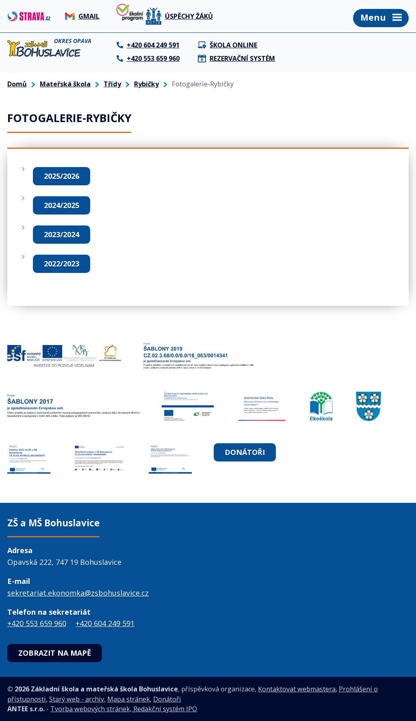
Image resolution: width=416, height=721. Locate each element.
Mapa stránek (128, 699)
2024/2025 (61, 205)
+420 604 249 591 (105, 623)
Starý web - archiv (76, 699)
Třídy (112, 83)
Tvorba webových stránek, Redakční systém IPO (123, 708)
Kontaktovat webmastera (297, 689)
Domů (17, 83)
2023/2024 (61, 234)
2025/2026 (61, 176)
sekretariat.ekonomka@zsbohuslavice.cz (78, 593)
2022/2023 (61, 263)
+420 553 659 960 (36, 623)
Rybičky (146, 83)
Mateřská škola (65, 83)
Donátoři (245, 452)
